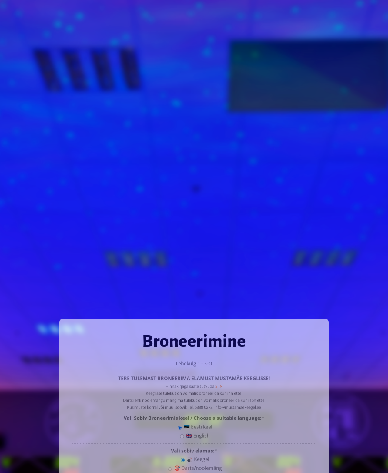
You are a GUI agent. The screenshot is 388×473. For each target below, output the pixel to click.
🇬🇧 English (195, 434)
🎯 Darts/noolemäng (195, 467)
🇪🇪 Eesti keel (195, 425)
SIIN (219, 385)
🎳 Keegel (195, 458)
